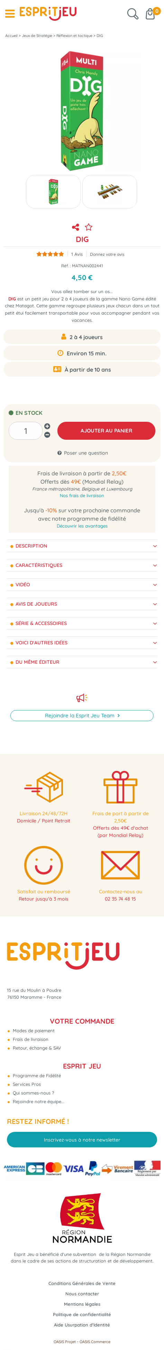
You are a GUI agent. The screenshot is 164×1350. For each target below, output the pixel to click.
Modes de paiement (33, 1030)
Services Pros (26, 1084)
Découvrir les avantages (82, 526)
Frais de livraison (29, 1039)
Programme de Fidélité (36, 1075)
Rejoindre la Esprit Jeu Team (80, 715)
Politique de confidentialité (82, 1314)
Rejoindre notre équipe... (37, 1101)
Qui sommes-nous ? (32, 1093)
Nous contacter (82, 1293)
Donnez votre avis (107, 254)
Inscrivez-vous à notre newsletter (82, 1140)
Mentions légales (82, 1304)
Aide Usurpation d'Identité (82, 1325)
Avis (77, 254)
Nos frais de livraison (82, 495)
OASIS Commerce (95, 1341)
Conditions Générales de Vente (82, 1283)
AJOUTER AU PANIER (106, 430)
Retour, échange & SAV (36, 1048)
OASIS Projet (65, 1341)
